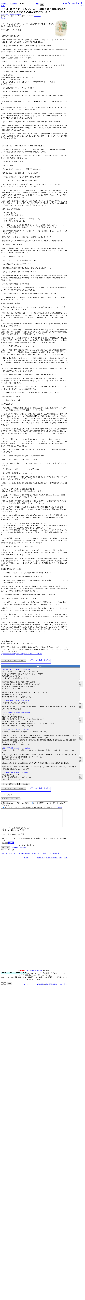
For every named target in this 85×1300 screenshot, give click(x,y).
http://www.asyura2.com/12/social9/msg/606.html (11, 14)
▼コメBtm (75, 3)
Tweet (3, 18)
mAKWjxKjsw (25, 669)
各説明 (60, 807)
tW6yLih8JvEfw (37, 16)
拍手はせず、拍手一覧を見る (40, 660)
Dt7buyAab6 (25, 729)
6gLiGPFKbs (25, 700)
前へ (82, 5)
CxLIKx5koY (25, 772)
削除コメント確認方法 (51, 857)
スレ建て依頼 (36, 857)
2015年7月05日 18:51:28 (11, 700)
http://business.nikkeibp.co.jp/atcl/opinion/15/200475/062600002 (21, 654)
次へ (82, 3)
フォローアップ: (6, 795)
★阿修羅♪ (4, 4)
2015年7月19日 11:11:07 (11, 748)
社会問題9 (13, 4)
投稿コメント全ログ (8, 857)
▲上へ (26, 861)
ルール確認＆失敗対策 (18, 851)
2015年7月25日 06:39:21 (11, 772)
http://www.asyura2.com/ (35, 974)
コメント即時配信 (23, 857)
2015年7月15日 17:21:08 (11, 729)
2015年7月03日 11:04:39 (11, 669)
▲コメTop (66, 3)
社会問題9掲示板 (52, 861)
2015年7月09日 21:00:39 (11, 712)
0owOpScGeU (25, 748)
